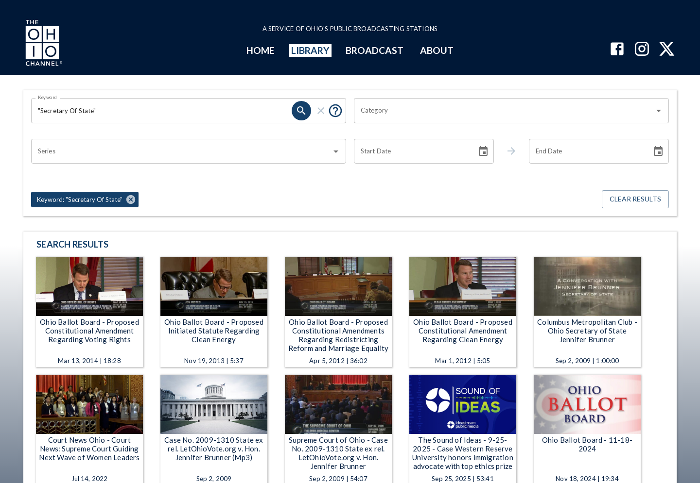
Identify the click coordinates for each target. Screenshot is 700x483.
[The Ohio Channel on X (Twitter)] (666, 49)
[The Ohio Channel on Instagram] (641, 49)
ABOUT (437, 50)
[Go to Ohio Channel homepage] (43, 44)
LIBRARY (310, 50)
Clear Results (635, 199)
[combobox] (504, 110)
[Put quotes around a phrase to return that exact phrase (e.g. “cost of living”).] (335, 110)
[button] (85, 199)
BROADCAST (375, 50)
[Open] (658, 110)
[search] (301, 110)
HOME (260, 50)
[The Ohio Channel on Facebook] (617, 49)
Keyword (47, 97)
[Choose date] (483, 151)
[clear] (321, 110)
